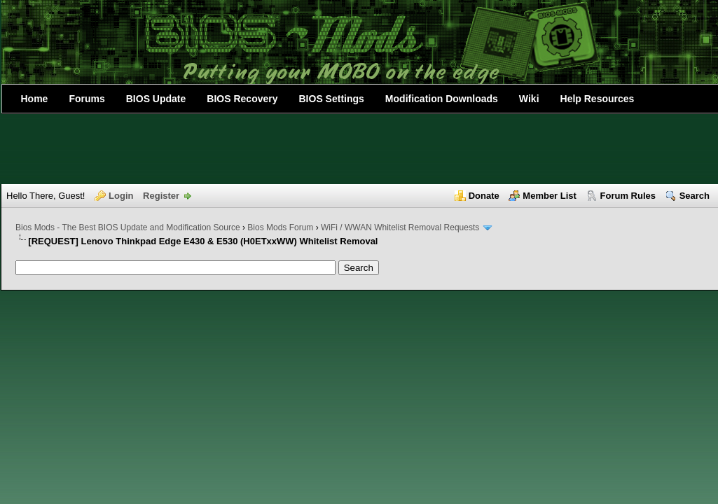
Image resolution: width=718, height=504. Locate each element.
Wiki (529, 98)
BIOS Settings (331, 98)
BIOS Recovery (242, 98)
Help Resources (597, 98)
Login (121, 195)
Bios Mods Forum (280, 227)
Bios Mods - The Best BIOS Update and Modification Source (127, 227)
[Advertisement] (359, 149)
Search (694, 195)
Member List (550, 195)
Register (161, 195)
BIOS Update (156, 98)
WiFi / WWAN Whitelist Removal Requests (400, 227)
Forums (86, 98)
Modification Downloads (441, 98)
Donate (484, 195)
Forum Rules (628, 195)
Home (34, 98)
